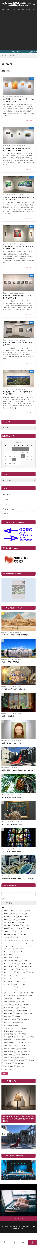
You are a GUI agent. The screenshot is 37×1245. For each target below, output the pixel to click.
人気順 (8, 71)
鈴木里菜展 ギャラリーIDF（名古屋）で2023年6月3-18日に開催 (18, 100)
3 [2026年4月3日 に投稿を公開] (22, 449)
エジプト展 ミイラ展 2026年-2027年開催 (14, 635)
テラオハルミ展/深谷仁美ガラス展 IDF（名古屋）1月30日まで (18, 199)
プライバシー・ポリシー (8, 509)
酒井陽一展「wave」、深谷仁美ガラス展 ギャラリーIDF (18, 344)
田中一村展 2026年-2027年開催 (11, 797)
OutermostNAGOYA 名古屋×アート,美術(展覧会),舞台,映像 (18, 4)
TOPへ (32, 1242)
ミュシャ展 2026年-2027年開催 (11, 851)
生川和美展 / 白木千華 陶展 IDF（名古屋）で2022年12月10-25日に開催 (18, 149)
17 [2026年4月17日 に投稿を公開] (22, 456)
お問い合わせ (6, 494)
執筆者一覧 (5, 514)
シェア (14, 1242)
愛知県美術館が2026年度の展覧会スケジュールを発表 (17, 878)
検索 (4, 1073)
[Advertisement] (18, 30)
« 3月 (5, 465)
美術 (8, 9)
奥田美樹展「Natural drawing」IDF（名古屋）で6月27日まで (17, 297)
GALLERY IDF (13, 55)
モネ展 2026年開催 (7, 716)
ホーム (4, 1242)
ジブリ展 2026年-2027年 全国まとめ (13, 689)
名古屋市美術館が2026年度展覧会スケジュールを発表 (17, 770)
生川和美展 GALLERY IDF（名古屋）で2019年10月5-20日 (18, 393)
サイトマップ (6, 504)
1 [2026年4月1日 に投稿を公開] (14, 449)
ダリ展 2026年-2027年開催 (10, 662)
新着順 (3, 71)
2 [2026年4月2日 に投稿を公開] (18, 449)
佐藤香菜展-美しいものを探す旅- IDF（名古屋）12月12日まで (18, 248)
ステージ (13, 9)
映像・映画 (21, 9)
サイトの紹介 (6, 499)
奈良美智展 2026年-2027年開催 (11, 743)
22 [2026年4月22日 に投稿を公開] (14, 459)
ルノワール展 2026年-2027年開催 (11, 824)
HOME (3, 9)
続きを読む (29, 120)
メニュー (23, 1242)
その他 (28, 9)
